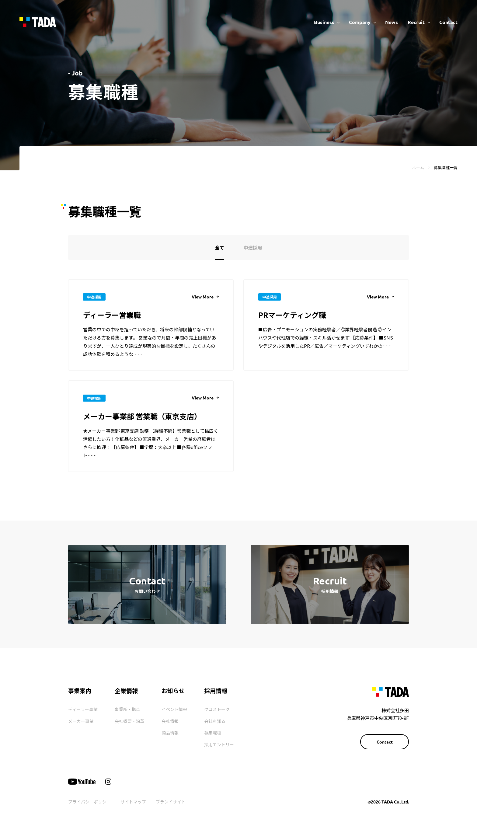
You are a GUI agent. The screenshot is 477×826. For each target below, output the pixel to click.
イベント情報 (174, 709)
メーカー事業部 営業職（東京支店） (142, 416)
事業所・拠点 (127, 709)
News (391, 22)
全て (219, 247)
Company (360, 22)
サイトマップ (133, 802)
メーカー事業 (81, 721)
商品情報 (170, 733)
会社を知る (214, 721)
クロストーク (217, 709)
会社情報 (170, 721)
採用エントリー (219, 744)
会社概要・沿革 (129, 721)
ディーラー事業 (83, 709)
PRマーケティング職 (292, 314)
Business (324, 22)
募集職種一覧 (446, 167)
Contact (448, 22)
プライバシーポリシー (89, 802)
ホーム (418, 167)
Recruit (416, 22)
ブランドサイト (171, 802)
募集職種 (212, 733)
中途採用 (253, 247)
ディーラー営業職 (112, 314)
